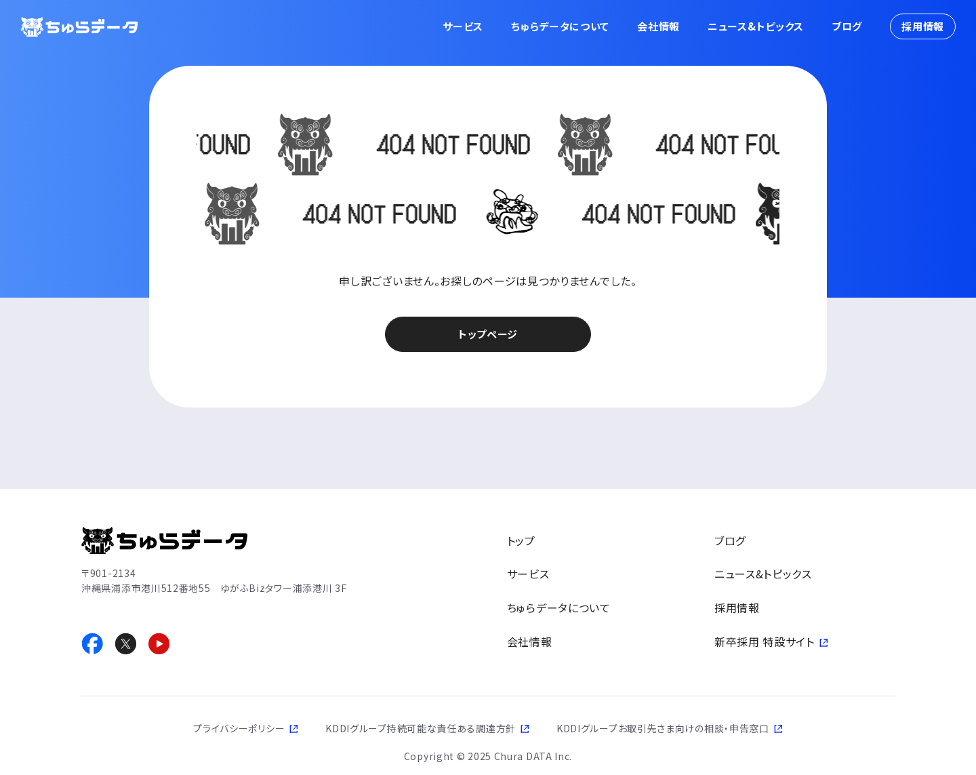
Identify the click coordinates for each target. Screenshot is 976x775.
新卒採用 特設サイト (764, 641)
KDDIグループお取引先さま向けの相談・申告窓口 (662, 728)
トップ (521, 540)
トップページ (488, 334)
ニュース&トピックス (756, 26)
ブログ (847, 26)
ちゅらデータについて (560, 26)
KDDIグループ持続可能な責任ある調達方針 (420, 728)
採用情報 (922, 26)
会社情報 (658, 26)
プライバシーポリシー (239, 728)
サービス (463, 26)
